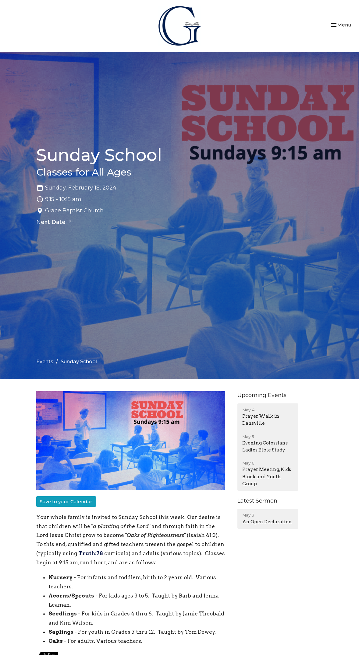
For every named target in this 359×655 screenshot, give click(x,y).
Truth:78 (90, 553)
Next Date (54, 221)
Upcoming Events (261, 395)
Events (44, 361)
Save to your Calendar (66, 501)
